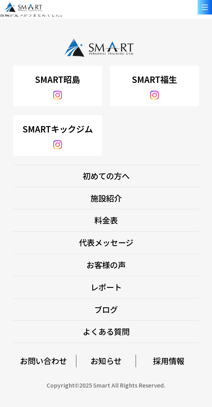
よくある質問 (106, 331)
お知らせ (106, 360)
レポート (106, 287)
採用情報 (168, 360)
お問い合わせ (43, 360)
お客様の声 (106, 264)
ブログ (106, 309)
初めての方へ (106, 175)
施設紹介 (106, 198)
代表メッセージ (106, 242)
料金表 (106, 220)
